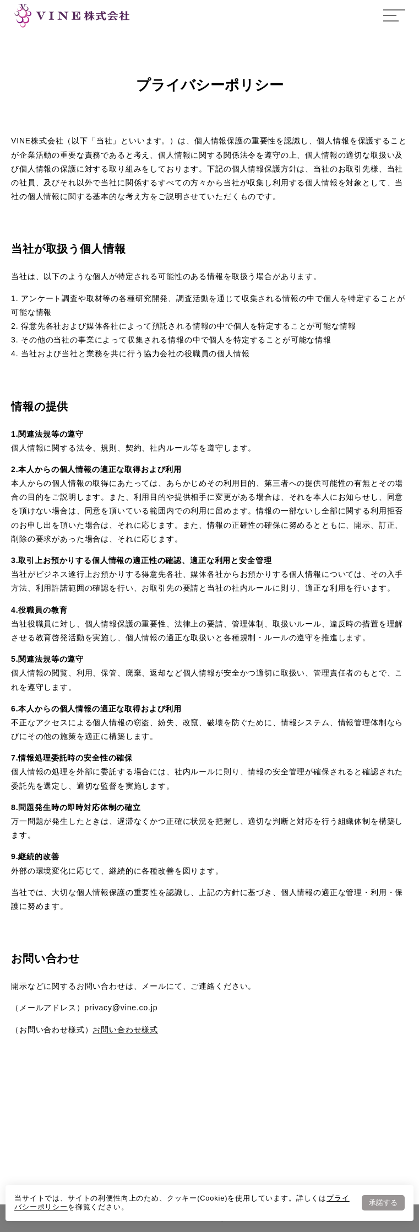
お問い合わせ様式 (125, 1029)
